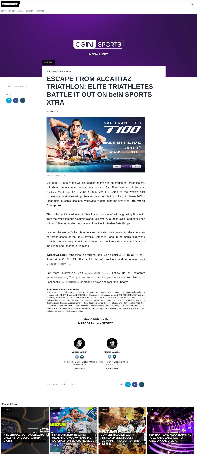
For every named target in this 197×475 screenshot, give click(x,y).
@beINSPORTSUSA (59, 277)
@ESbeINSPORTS (127, 277)
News (4, 11)
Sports (29, 11)
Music (12, 11)
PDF (63, 389)
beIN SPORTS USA (88, 282)
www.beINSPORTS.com (97, 273)
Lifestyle (40, 11)
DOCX (74, 389)
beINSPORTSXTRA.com (62, 264)
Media (21, 11)
